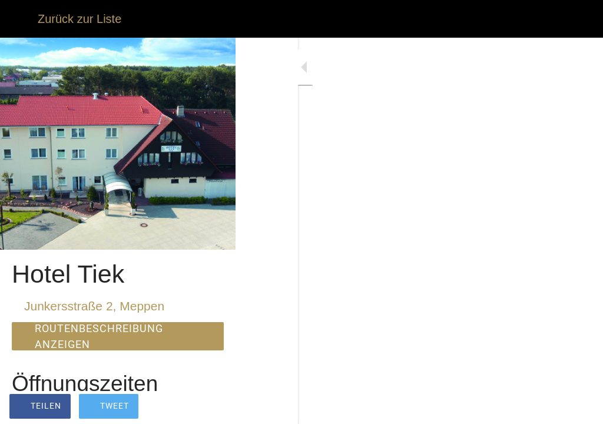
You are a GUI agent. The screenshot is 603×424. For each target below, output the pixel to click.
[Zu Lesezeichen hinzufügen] (579, 407)
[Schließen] (19, 19)
